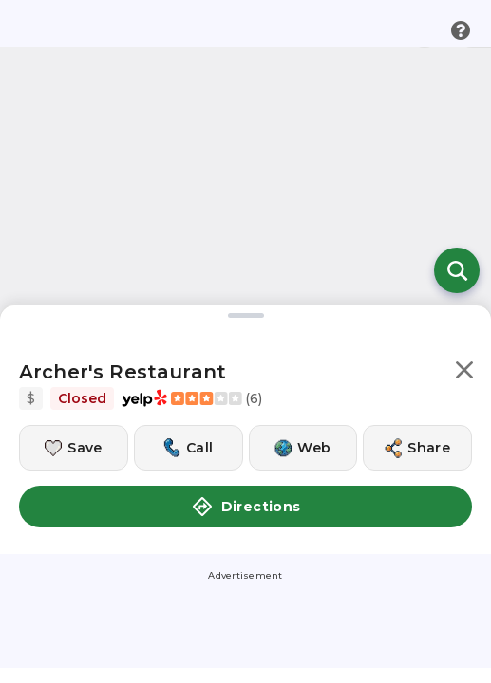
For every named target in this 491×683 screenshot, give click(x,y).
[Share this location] (417, 416)
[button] (464, 342)
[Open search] (457, 239)
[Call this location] (188, 416)
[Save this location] (73, 416)
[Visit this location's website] (303, 416)
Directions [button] (246, 475)
